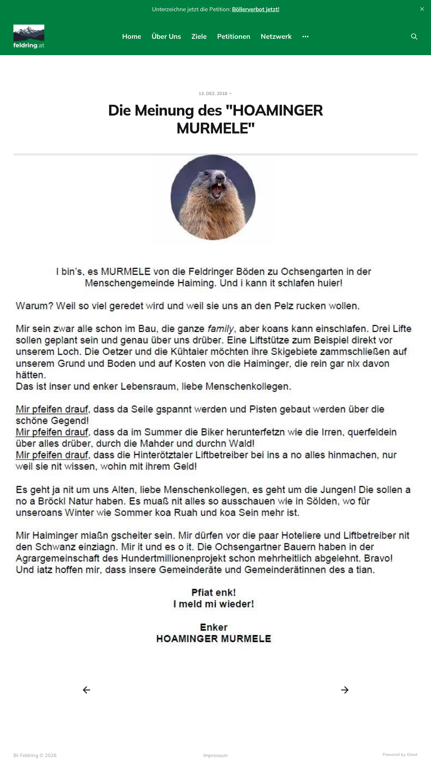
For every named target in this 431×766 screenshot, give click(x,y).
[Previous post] (86, 690)
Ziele (199, 36)
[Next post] (345, 690)
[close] (422, 9)
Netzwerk (276, 36)
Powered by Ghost (400, 754)
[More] (305, 36)
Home (131, 36)
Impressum (215, 755)
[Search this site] (414, 36)
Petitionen (233, 36)
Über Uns (166, 36)
